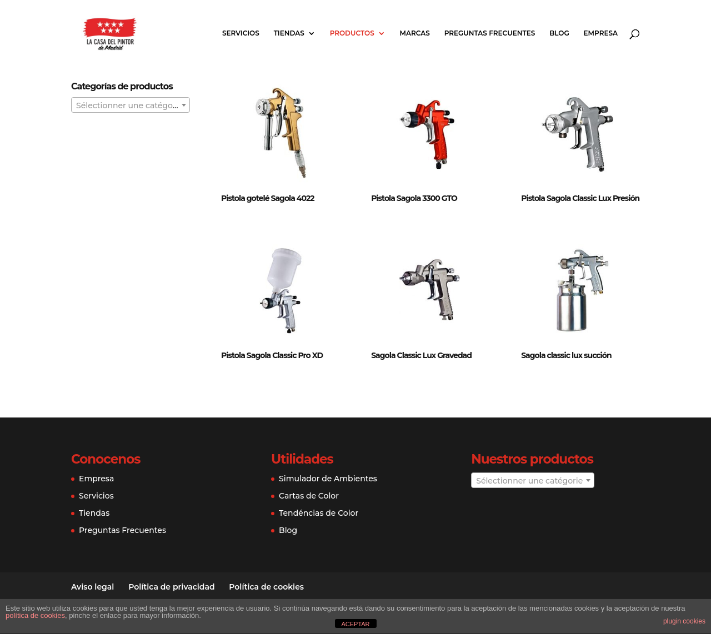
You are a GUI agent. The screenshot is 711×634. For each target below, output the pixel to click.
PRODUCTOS (352, 33)
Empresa (96, 479)
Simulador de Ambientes (328, 479)
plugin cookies (684, 621)
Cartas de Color (309, 496)
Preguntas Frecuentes (122, 530)
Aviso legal (92, 587)
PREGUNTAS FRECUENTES (489, 33)
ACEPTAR (355, 624)
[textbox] (130, 105)
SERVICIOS (240, 33)
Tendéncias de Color (318, 513)
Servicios (96, 496)
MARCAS (415, 33)
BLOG (559, 33)
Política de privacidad (171, 587)
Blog (288, 530)
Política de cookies (266, 587)
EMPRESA (601, 33)
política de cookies (35, 615)
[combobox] (130, 105)
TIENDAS (289, 33)
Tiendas (94, 513)
